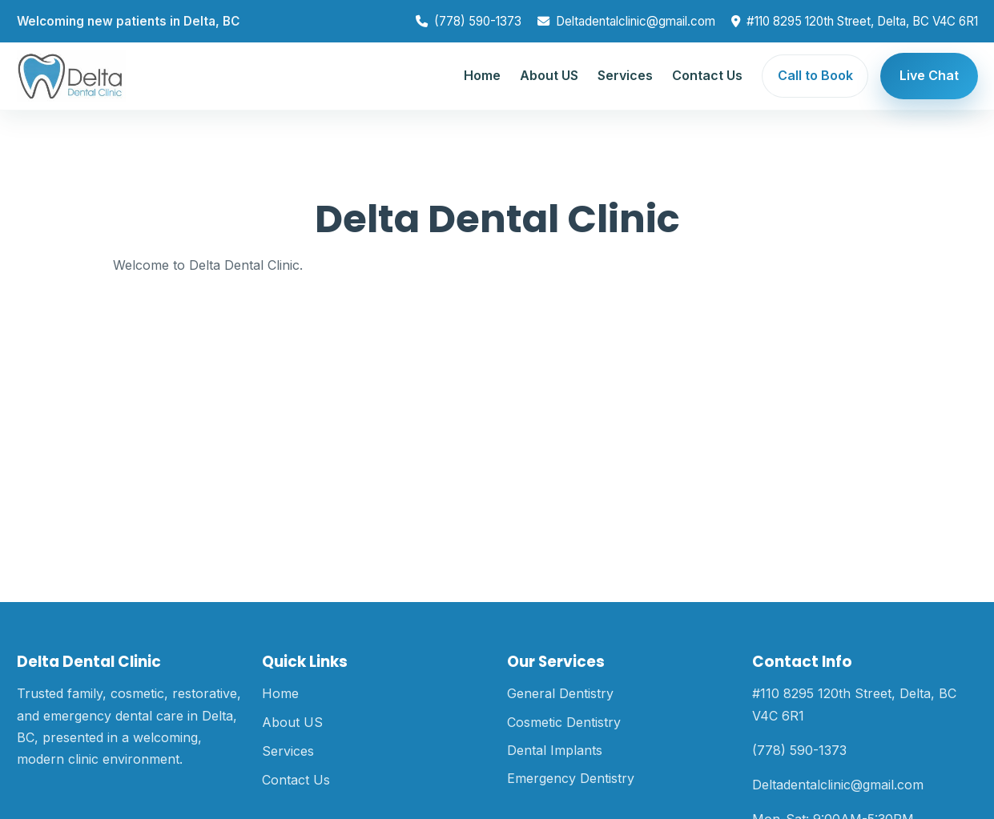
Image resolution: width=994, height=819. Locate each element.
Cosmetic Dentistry (564, 722)
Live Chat (929, 75)
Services (625, 75)
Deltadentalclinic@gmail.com (635, 21)
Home (482, 75)
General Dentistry (560, 693)
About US (549, 75)
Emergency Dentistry (570, 778)
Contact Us (707, 75)
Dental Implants (554, 750)
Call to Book (815, 75)
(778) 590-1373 (477, 21)
